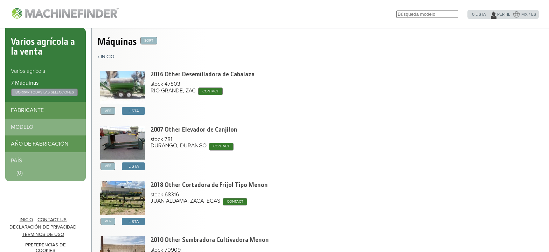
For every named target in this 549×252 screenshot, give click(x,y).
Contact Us (52, 220)
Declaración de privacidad (43, 227)
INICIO (26, 220)
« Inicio (105, 56)
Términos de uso (43, 234)
